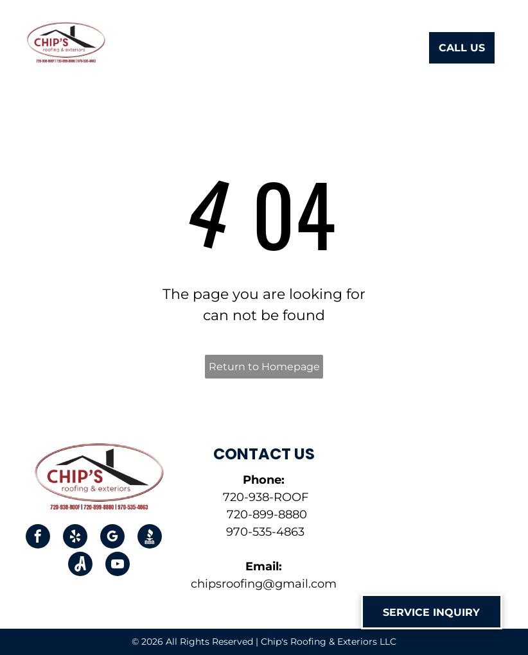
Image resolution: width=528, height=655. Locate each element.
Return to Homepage (264, 367)
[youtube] (117, 565)
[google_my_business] (112, 538)
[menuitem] (157, 49)
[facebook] (38, 538)
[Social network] (149, 538)
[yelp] (75, 538)
